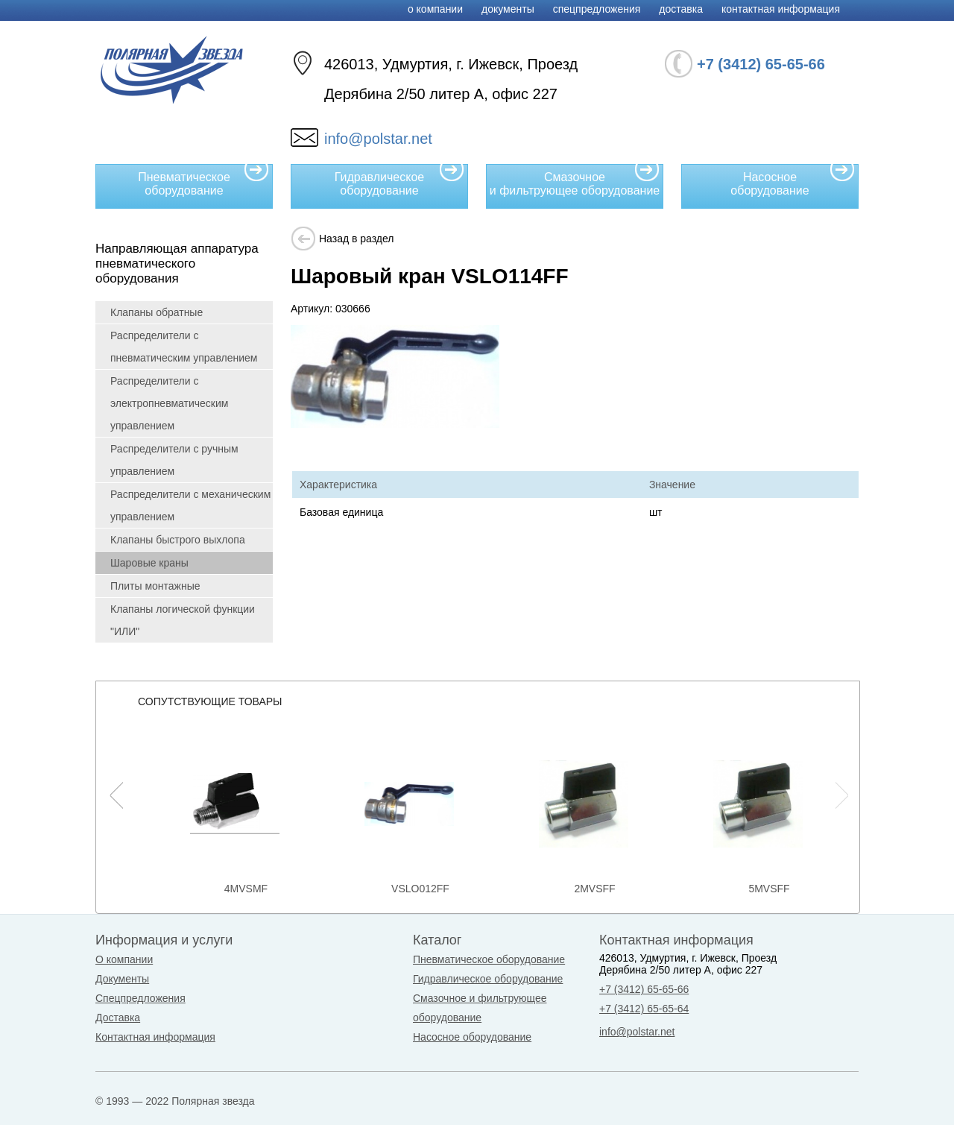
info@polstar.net (378, 138)
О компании (435, 9)
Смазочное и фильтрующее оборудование (575, 180)
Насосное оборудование (792, 180)
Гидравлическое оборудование (399, 180)
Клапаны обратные (156, 312)
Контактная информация (780, 9)
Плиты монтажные (155, 586)
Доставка (681, 9)
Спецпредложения (597, 9)
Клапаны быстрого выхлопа (177, 540)
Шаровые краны (149, 563)
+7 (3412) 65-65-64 (644, 1009)
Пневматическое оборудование (203, 180)
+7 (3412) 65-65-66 (644, 989)
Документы (507, 9)
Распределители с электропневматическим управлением (169, 403)
